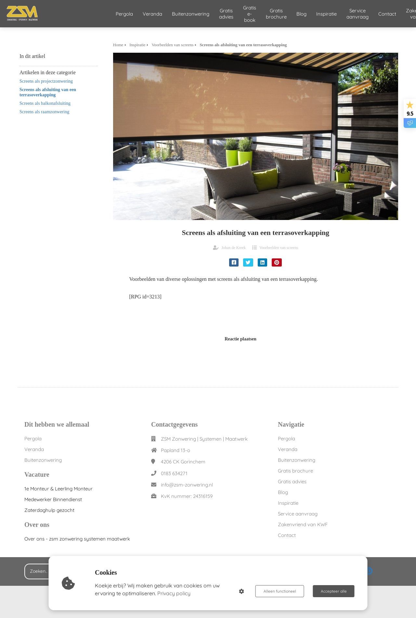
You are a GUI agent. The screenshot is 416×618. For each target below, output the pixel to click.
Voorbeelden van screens (278, 247)
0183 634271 (174, 473)
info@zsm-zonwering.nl (187, 485)
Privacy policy (173, 593)
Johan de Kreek (233, 247)
